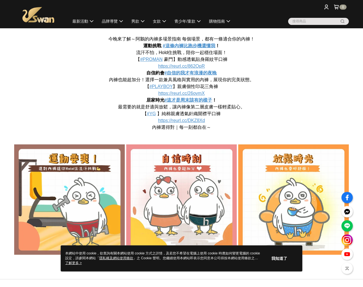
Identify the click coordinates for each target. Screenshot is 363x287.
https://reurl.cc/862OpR (181, 66)
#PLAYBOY (161, 86)
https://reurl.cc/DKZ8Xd (181, 120)
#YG (151, 113)
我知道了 (279, 258)
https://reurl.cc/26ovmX (181, 93)
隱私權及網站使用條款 (116, 258)
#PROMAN (151, 59)
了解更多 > (73, 263)
